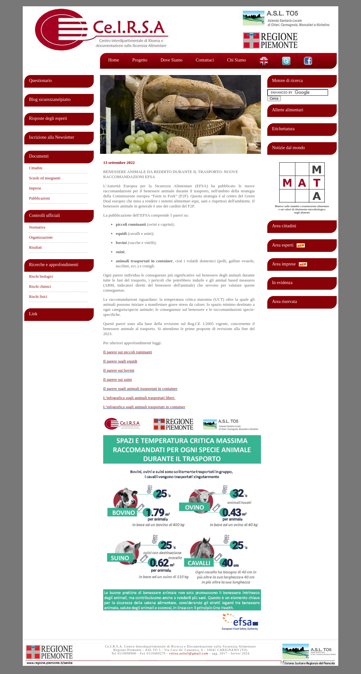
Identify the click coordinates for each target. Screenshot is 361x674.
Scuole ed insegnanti (44, 178)
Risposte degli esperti (48, 118)
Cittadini (35, 168)
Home (113, 60)
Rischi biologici (41, 276)
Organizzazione (41, 237)
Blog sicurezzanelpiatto (50, 99)
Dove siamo (172, 60)
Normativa (37, 227)
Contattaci (205, 60)
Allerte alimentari (287, 109)
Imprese (35, 188)
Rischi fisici (38, 296)
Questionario (40, 80)
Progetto (139, 60)
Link (33, 313)
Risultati (35, 247)
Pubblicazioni (39, 198)
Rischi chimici (40, 286)
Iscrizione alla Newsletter (51, 137)
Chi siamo (236, 60)
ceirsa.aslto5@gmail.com (188, 653)
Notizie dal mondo (288, 147)
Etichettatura (283, 128)
